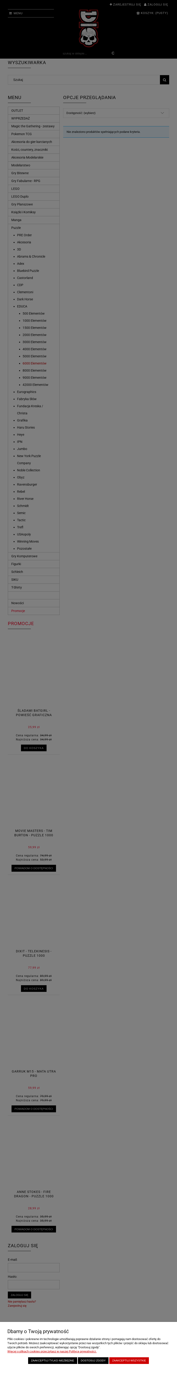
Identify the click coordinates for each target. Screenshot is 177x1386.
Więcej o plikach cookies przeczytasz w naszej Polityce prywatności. (52, 1351)
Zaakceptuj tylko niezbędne (52, 1360)
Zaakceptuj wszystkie (129, 1360)
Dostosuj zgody (93, 1360)
